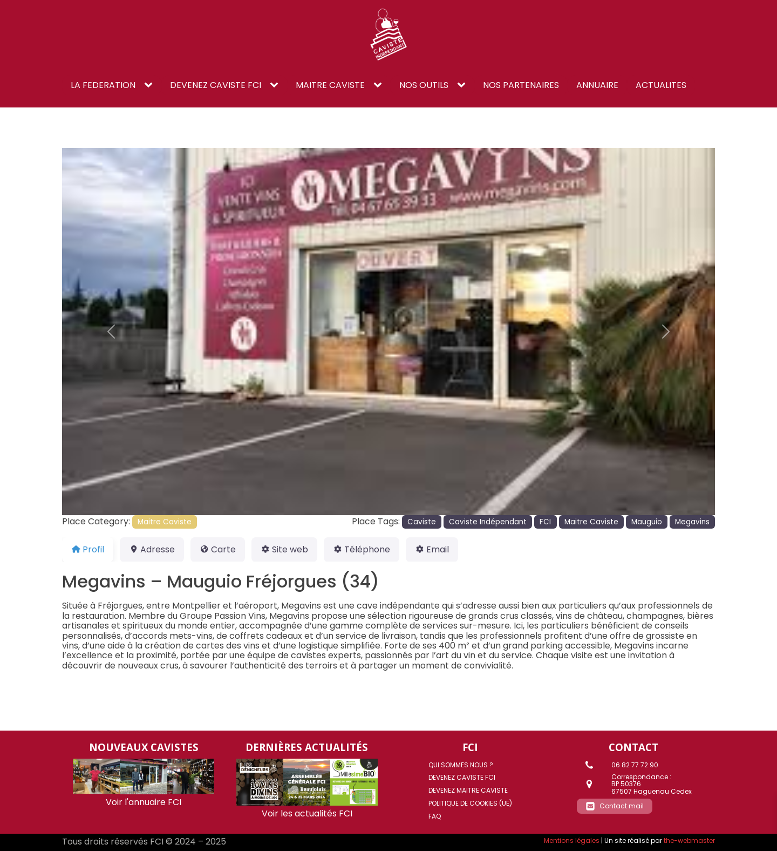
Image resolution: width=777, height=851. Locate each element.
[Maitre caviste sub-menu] (379, 85)
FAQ (434, 816)
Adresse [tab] (152, 549)
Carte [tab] (218, 549)
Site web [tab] (284, 549)
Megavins (692, 522)
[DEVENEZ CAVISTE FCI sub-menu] (276, 85)
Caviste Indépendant (488, 522)
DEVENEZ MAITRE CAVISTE (468, 790)
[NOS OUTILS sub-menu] (463, 85)
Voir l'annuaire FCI (143, 802)
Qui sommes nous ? (460, 764)
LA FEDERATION (103, 85)
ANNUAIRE (597, 85)
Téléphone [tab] (361, 549)
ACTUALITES (661, 85)
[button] (111, 332)
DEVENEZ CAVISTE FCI (215, 85)
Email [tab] (432, 549)
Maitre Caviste (165, 522)
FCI (545, 522)
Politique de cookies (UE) (470, 803)
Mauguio (646, 522)
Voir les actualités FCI (307, 813)
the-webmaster (689, 840)
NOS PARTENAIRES (521, 85)
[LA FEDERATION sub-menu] (150, 85)
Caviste (421, 522)
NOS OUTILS (423, 85)
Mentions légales (571, 840)
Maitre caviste (330, 85)
